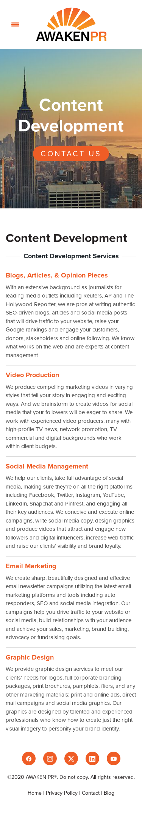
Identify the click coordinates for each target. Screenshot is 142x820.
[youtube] (113, 758)
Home (35, 793)
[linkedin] (92, 758)
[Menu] (15, 24)
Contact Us (71, 153)
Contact (91, 793)
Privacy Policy (62, 793)
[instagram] (50, 758)
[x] (71, 758)
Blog (109, 793)
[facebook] (29, 758)
